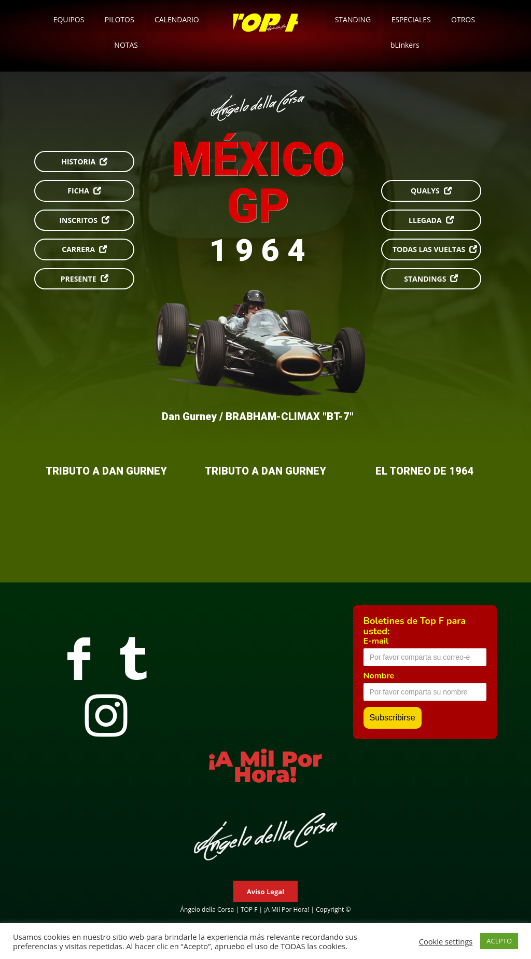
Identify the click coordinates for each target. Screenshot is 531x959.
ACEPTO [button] (499, 941)
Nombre (379, 675)
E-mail (376, 641)
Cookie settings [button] (446, 941)
